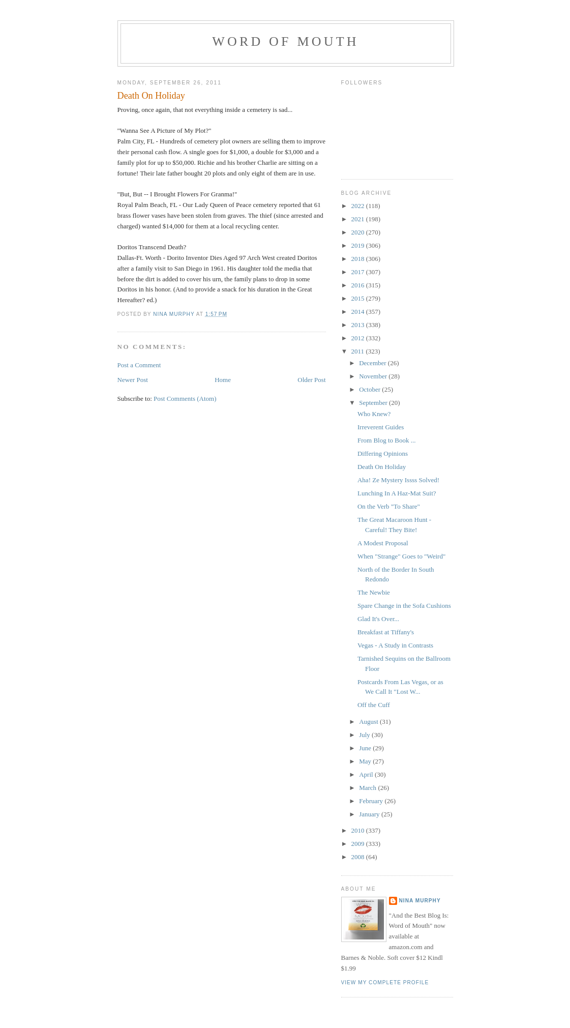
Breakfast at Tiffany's (385, 632)
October (370, 389)
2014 (358, 311)
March (368, 787)
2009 (358, 843)
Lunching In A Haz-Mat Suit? (396, 493)
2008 (358, 857)
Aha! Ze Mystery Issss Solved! (398, 480)
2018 (358, 258)
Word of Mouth (285, 41)
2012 (358, 338)
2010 (358, 830)
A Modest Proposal (382, 543)
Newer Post (132, 380)
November (373, 376)
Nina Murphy (420, 900)
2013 (358, 325)
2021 (358, 219)
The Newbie (373, 592)
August (369, 721)
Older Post (311, 380)
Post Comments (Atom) (185, 398)
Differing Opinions (382, 453)
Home (223, 380)
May (366, 761)
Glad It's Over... (378, 619)
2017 (358, 272)
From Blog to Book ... (386, 440)
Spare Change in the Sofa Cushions (404, 605)
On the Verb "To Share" (388, 506)
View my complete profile (385, 982)
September (374, 402)
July (365, 735)
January (370, 814)
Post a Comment (139, 365)
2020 (358, 232)
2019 (358, 245)
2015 (358, 298)
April (367, 774)
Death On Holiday (381, 467)
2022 (358, 206)
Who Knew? (374, 414)
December (373, 363)
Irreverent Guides (380, 427)
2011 (358, 351)
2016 (358, 285)
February (371, 801)
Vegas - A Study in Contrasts (395, 645)
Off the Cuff (373, 705)
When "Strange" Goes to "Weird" (401, 556)
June (366, 748)
